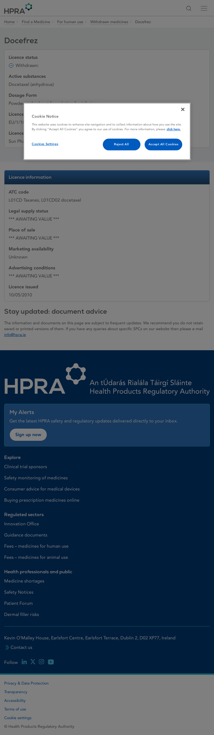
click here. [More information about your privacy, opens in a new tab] (174, 129)
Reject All (121, 144)
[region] (107, 131)
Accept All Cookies (163, 144)
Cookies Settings (45, 144)
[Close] (183, 109)
